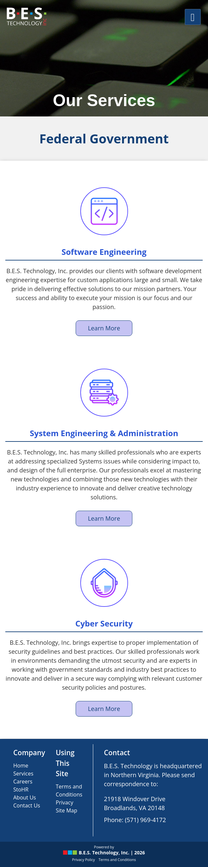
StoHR (21, 789)
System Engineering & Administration (104, 433)
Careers (23, 781)
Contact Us (26, 805)
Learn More (104, 328)
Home (20, 765)
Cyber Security (104, 623)
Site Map (66, 810)
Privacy (64, 802)
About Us (24, 797)
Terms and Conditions (117, 859)
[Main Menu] (193, 17)
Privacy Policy (83, 859)
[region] (104, 58)
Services (23, 773)
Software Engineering (104, 251)
